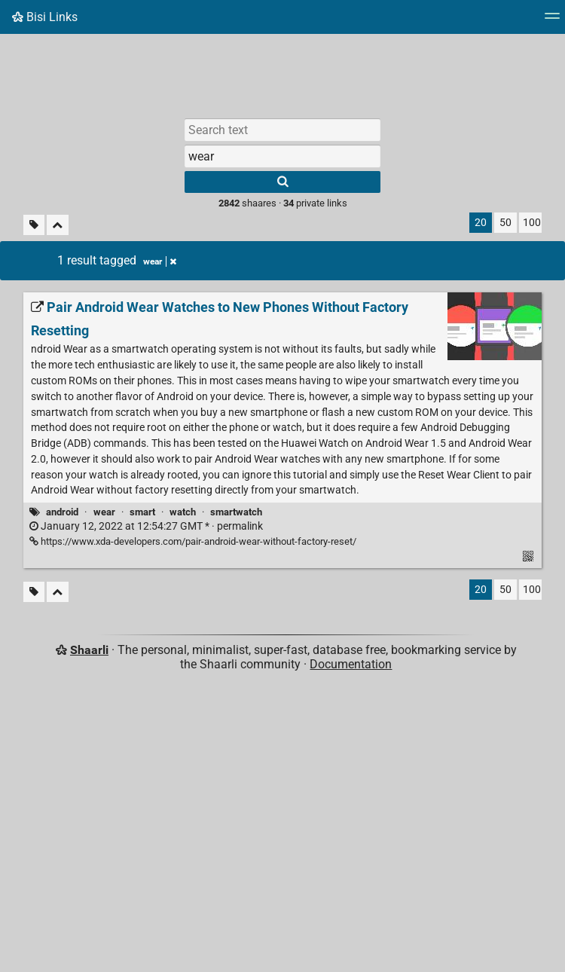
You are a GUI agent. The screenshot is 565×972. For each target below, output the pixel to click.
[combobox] (282, 156)
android (62, 512)
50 (505, 222)
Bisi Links (45, 17)
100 (532, 222)
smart (142, 512)
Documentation (351, 664)
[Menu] (552, 21)
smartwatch (236, 512)
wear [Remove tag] (159, 261)
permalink (146, 526)
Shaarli (89, 650)
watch (183, 512)
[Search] (282, 182)
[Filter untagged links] (33, 225)
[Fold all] (58, 225)
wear (104, 512)
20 (481, 222)
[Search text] (282, 129)
